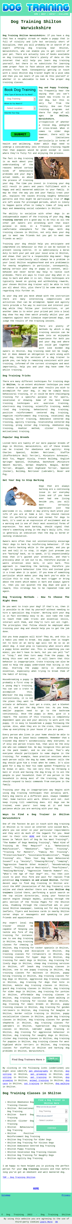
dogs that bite (54, 982)
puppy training (12, 951)
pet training (38, 1077)
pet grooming (38, 1074)
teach (42, 97)
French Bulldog (47, 459)
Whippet (19, 468)
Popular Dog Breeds (16, 437)
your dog (50, 275)
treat (59, 193)
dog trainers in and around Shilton (36, 880)
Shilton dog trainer (30, 284)
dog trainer (36, 73)
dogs (66, 131)
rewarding (25, 566)
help (22, 367)
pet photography (38, 1071)
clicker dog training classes (20, 1038)
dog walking (62, 1083)
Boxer (60, 471)
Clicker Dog (26, 1121)
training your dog (58, 183)
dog (4, 547)
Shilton (10, 384)
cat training (31, 1083)
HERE (31, 836)
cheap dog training (46, 963)
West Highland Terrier (42, 468)
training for (11, 397)
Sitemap (6, 1195)
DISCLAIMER (63, 14)
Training (8, 244)
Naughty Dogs (46, 1155)
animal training (39, 1080)
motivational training (16, 431)
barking (36, 527)
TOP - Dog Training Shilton (19, 1177)
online (18, 896)
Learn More (46, 1222)
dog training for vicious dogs (34, 1001)
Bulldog (20, 471)
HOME (36, 14)
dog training (37, 48)
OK (56, 1222)
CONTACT (52, 14)
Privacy (66, 1195)
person (6, 1169)
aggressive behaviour (52, 1032)
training (44, 109)
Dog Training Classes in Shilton (32, 1093)
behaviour (27, 247)
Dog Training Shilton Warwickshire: (24, 35)
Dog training (36, 351)
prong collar (24, 425)
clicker (49, 428)
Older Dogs (45, 1139)
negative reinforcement (17, 416)
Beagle (54, 465)
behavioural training (15, 394)
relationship (45, 422)
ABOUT (43, 14)
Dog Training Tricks (17, 375)
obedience (58, 425)
